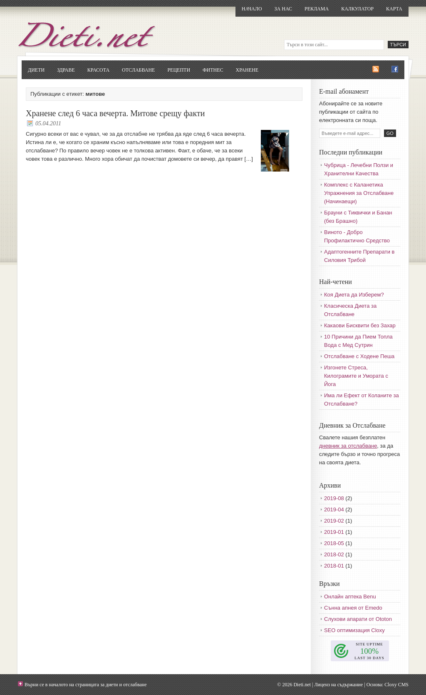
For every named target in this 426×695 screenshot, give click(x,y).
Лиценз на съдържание (338, 685)
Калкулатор (357, 9)
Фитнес (213, 70)
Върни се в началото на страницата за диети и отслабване (86, 685)
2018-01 (334, 566)
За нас (283, 9)
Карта (394, 9)
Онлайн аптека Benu (350, 596)
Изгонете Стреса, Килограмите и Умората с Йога (356, 375)
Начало (252, 9)
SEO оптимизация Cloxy (354, 630)
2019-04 (334, 509)
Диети (36, 70)
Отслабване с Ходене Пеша (359, 356)
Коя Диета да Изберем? (354, 294)
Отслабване (138, 70)
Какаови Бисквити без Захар (360, 325)
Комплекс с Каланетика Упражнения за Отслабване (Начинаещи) (359, 193)
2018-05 (334, 543)
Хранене (247, 70)
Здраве (66, 70)
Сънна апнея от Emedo (353, 608)
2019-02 (334, 521)
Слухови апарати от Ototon (358, 619)
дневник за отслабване (348, 446)
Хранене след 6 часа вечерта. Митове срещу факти (115, 113)
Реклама (317, 9)
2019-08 (334, 498)
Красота (98, 70)
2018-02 (334, 554)
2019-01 (334, 532)
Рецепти (178, 70)
